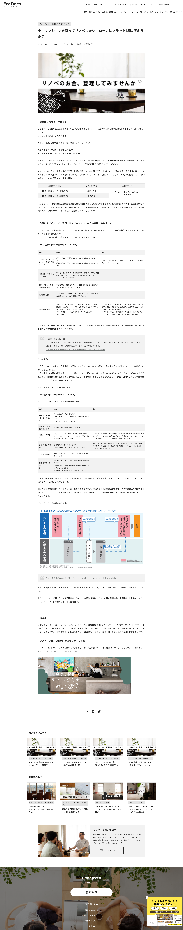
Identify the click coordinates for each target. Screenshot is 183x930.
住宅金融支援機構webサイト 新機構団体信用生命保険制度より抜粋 (75, 349)
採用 (91, 926)
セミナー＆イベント (148, 5)
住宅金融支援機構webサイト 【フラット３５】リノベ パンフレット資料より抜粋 (81, 578)
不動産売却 (91, 910)
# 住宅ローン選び (68, 44)
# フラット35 (42, 44)
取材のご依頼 (91, 921)
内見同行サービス (91, 915)
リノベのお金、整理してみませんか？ (111, 12)
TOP (85, 12)
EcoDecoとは (91, 5)
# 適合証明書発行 (87, 44)
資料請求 (91, 903)
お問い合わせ (164, 5)
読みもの (133, 5)
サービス (103, 5)
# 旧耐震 (78, 44)
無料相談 (91, 892)
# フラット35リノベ (54, 44)
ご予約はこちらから (108, 850)
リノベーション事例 (118, 5)
